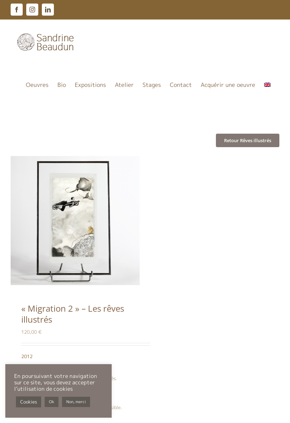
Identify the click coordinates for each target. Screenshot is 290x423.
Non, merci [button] (76, 402)
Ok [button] (51, 402)
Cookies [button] (28, 402)
